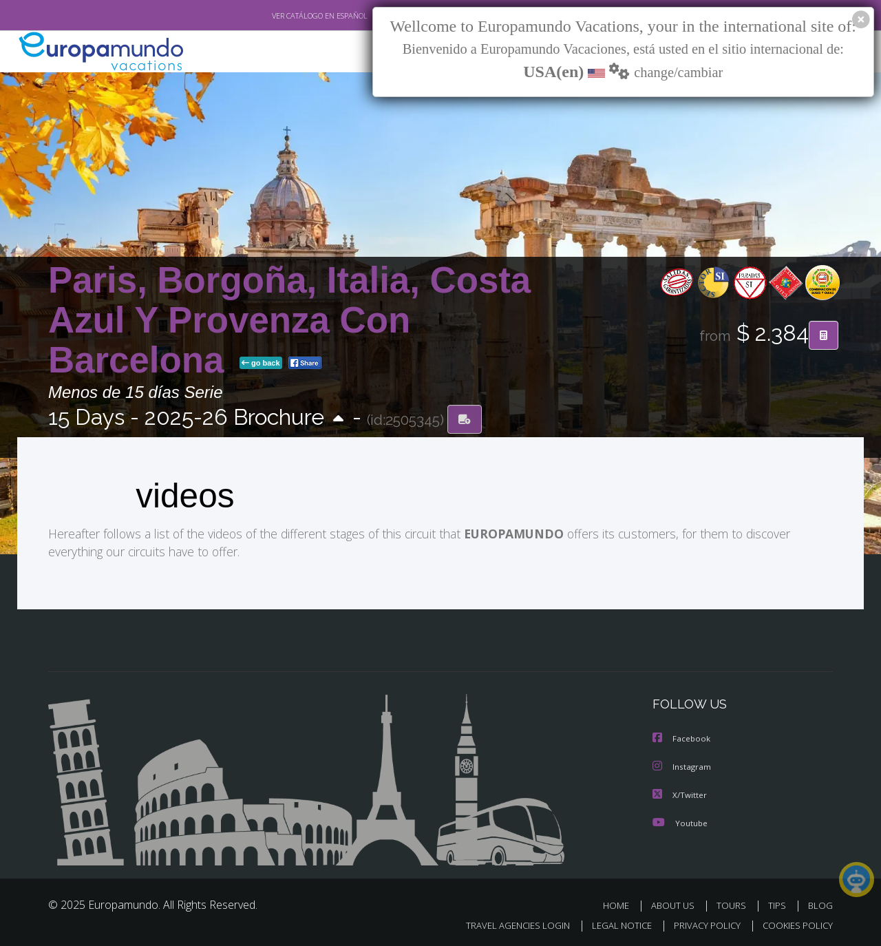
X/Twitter (680, 793)
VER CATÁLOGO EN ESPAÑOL (288, 16)
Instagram (682, 766)
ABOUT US (676, 903)
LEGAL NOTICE (612, 923)
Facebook (682, 738)
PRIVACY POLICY (701, 923)
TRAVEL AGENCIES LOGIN (505, 923)
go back (261, 363)
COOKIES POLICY (794, 923)
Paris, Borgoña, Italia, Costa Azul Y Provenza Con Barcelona (289, 320)
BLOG (820, 903)
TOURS (734, 903)
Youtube (680, 821)
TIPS (779, 903)
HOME (621, 903)
